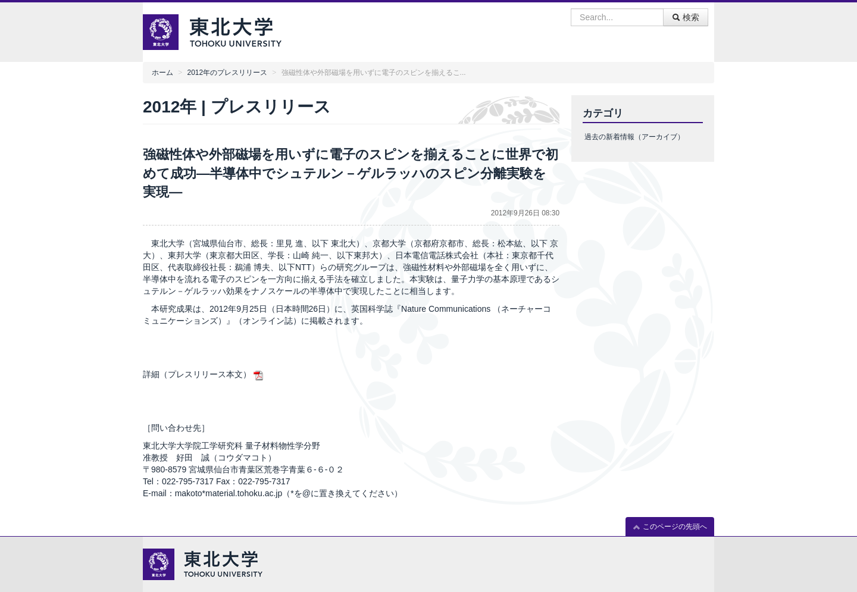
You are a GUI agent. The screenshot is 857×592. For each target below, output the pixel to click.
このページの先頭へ (670, 526)
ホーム (162, 72)
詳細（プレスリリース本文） (197, 374)
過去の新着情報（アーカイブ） (634, 137)
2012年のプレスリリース (227, 72)
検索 (685, 17)
